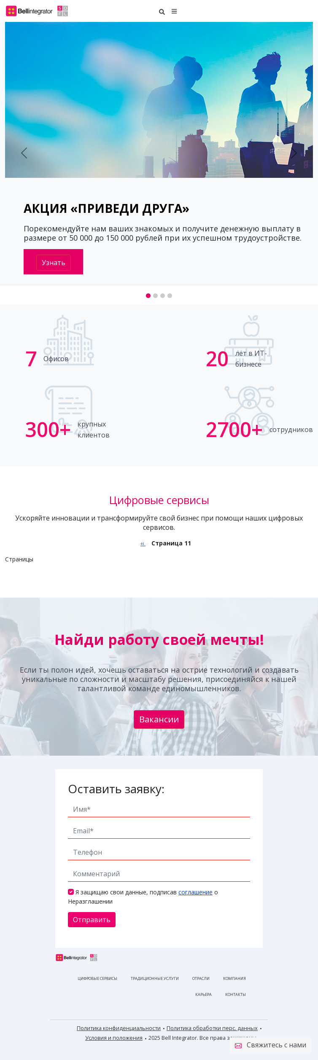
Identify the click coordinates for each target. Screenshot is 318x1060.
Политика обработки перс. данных (212, 1028)
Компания (234, 978)
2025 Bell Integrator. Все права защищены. (203, 1037)
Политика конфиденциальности (119, 1028)
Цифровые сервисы (97, 978)
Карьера (203, 994)
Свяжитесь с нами (270, 1045)
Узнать (53, 262)
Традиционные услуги (155, 978)
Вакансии (159, 719)
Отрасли (201, 978)
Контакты (235, 994)
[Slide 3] (162, 295)
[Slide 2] (155, 295)
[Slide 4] (169, 295)
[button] (174, 11)
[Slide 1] (148, 295)
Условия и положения (114, 1037)
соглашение (195, 892)
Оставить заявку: (116, 788)
